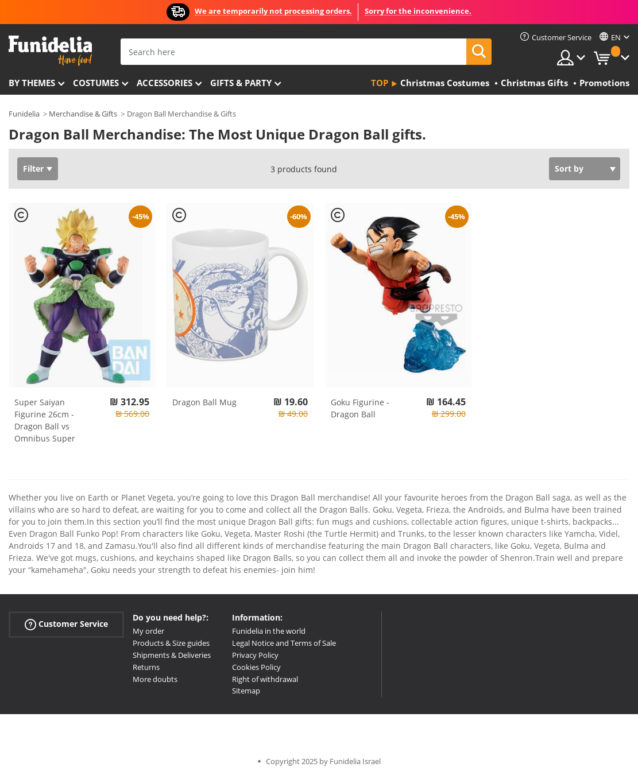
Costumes (96, 82)
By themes (32, 82)
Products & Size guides (171, 643)
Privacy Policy (255, 655)
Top (379, 82)
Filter (33, 168)
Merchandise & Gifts (83, 113)
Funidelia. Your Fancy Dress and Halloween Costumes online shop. (50, 51)
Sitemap (246, 690)
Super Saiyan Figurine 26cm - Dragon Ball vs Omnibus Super (44, 420)
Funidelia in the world (269, 631)
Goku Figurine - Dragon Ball (360, 408)
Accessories (164, 82)
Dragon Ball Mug (204, 402)
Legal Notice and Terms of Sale (284, 643)
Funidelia (24, 113)
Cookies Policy (256, 667)
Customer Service (66, 624)
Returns (146, 667)
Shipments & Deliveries (172, 655)
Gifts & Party (241, 82)
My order (148, 631)
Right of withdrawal (265, 679)
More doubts (155, 679)
